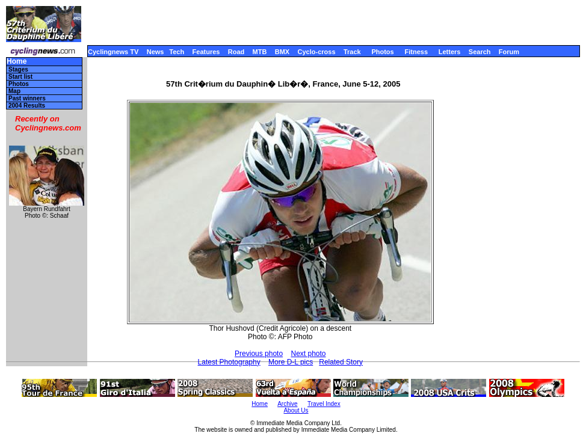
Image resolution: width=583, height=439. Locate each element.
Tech (176, 51)
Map (14, 91)
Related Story (341, 362)
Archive (287, 404)
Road (236, 51)
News (155, 51)
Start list (20, 76)
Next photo (308, 353)
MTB (260, 51)
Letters (450, 51)
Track (352, 51)
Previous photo (259, 353)
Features (206, 51)
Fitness (416, 51)
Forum (509, 51)
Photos (382, 51)
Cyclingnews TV (113, 51)
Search (480, 51)
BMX (282, 51)
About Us (295, 410)
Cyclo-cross (317, 51)
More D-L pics (290, 362)
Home (16, 62)
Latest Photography (229, 362)
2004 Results (26, 105)
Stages (18, 69)
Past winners (27, 98)
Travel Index (324, 404)
